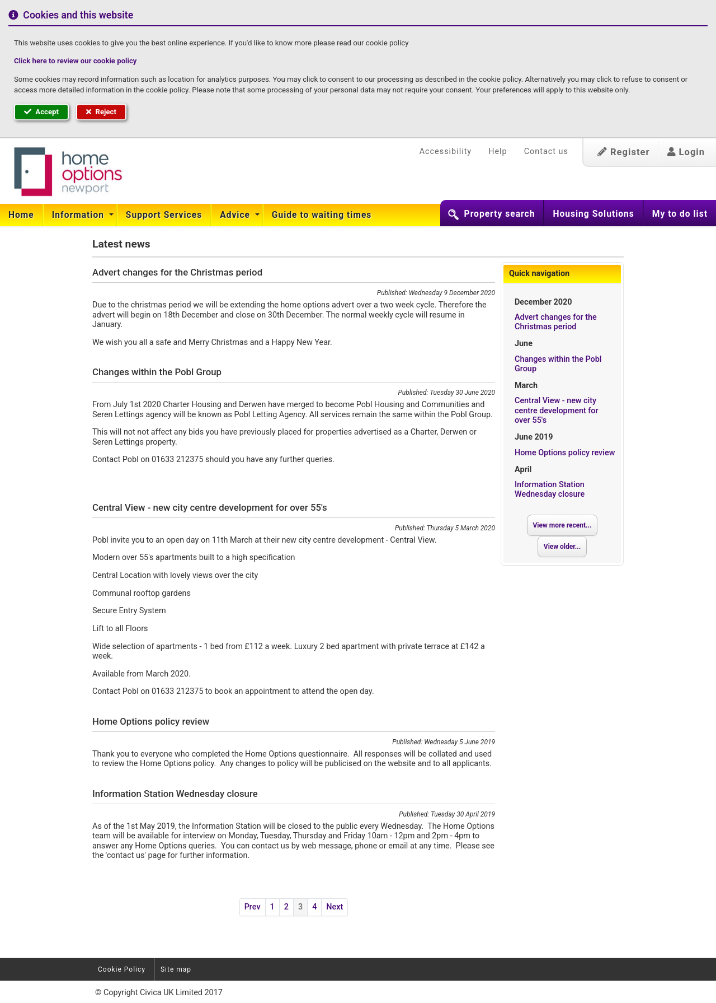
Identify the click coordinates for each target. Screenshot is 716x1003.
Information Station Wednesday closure (550, 489)
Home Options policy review (565, 453)
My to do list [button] (680, 214)
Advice (236, 215)
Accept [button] (41, 112)
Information (79, 215)
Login (686, 152)
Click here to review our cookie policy (75, 61)
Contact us (546, 151)
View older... (562, 547)
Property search (499, 214)
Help (497, 151)
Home (21, 215)
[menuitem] (21, 215)
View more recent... (562, 525)
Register (623, 152)
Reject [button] (101, 112)
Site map (176, 969)
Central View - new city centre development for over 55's (557, 410)
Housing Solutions (593, 214)
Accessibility (446, 151)
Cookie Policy (121, 969)
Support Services (164, 215)
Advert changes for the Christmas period (556, 322)
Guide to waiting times (322, 215)
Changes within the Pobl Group (558, 364)
